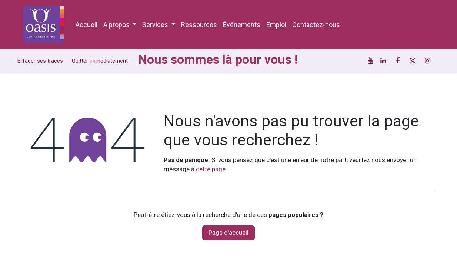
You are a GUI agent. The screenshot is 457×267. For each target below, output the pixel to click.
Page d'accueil (228, 232)
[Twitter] (412, 60)
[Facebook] (397, 60)
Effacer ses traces (40, 60)
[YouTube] (370, 61)
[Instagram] (427, 60)
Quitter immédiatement (100, 60)
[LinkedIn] (383, 60)
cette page (211, 169)
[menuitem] (86, 25)
